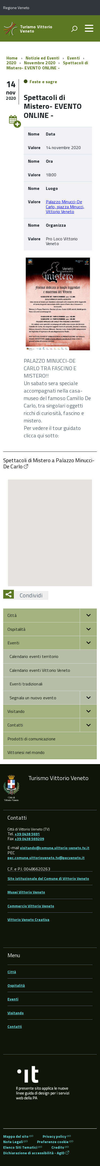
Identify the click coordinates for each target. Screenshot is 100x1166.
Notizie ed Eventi (42, 58)
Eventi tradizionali (26, 684)
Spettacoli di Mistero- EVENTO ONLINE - (47, 65)
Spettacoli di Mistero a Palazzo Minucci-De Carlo (49, 463)
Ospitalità (52, 629)
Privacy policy (57, 1136)
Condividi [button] (28, 595)
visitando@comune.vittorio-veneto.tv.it (54, 847)
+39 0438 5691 (27, 834)
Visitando (52, 711)
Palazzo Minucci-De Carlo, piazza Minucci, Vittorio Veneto (65, 206)
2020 (11, 62)
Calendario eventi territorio (34, 656)
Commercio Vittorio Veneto (30, 906)
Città (52, 615)
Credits (60, 1147)
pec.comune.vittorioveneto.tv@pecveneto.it (46, 857)
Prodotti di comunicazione (31, 739)
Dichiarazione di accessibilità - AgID (36, 1153)
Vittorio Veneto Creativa (28, 919)
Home (12, 58)
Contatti (52, 725)
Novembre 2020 (39, 62)
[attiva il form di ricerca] (74, 29)
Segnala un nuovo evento (53, 697)
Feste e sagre (43, 81)
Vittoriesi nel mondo (26, 752)
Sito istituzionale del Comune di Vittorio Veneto (48, 878)
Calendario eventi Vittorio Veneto (40, 670)
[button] (88, 615)
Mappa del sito (18, 1136)
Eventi (73, 58)
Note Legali (15, 1141)
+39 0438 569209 (29, 838)
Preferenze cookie (55, 1141)
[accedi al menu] (89, 28)
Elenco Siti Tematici (22, 1147)
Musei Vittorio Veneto (26, 892)
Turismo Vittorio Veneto (36, 29)
